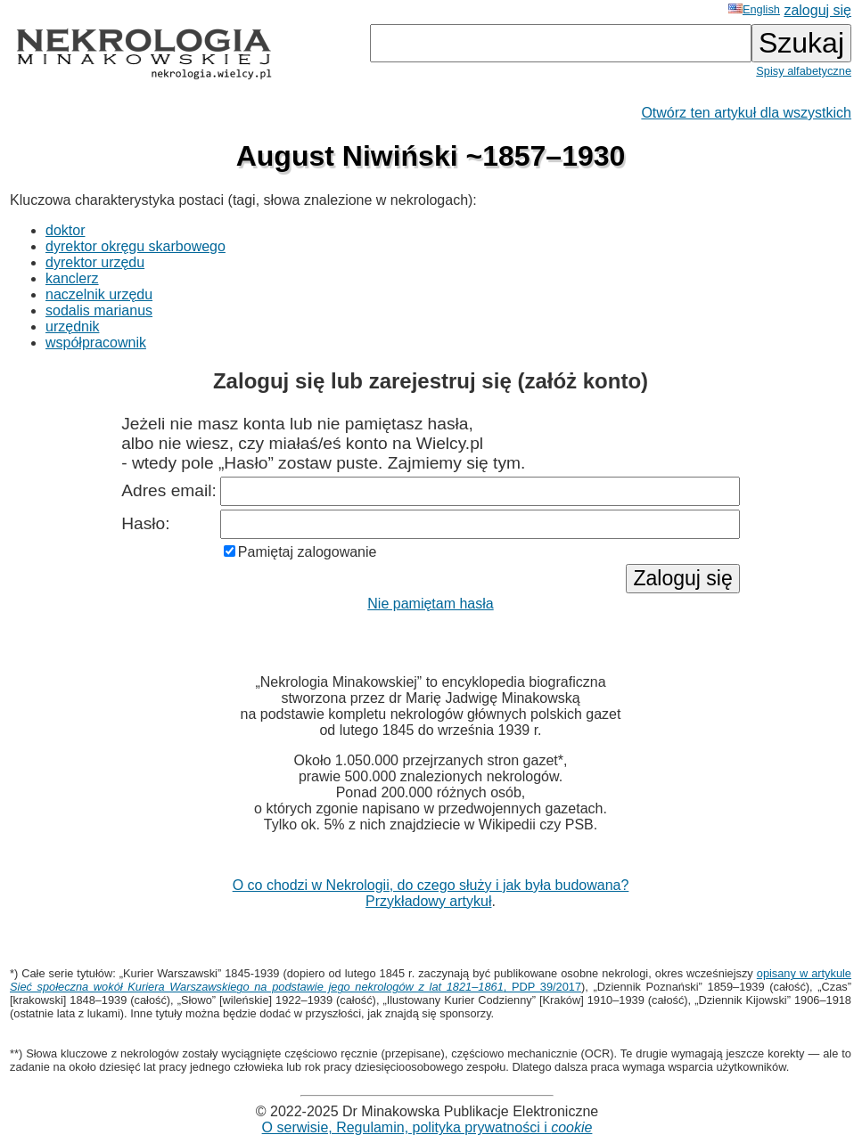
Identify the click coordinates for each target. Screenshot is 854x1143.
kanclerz (72, 278)
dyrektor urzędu (94, 262)
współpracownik (95, 342)
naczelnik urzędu (98, 294)
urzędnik (72, 326)
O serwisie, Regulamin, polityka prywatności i (427, 1127)
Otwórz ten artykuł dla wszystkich (746, 112)
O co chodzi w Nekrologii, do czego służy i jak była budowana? (431, 885)
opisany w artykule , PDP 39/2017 (430, 980)
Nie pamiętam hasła (430, 603)
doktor (65, 230)
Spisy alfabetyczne (803, 71)
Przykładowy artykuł (428, 901)
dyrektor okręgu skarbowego (135, 246)
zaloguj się (817, 10)
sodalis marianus (98, 310)
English (754, 9)
